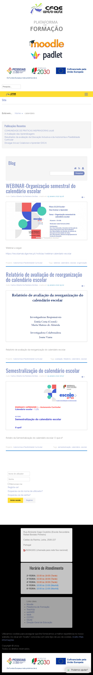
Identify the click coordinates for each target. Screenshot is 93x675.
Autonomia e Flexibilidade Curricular (27, 263)
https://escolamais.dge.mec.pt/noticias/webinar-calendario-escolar (38, 253)
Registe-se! (13, 490)
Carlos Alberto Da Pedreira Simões (24, 196)
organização (82, 263)
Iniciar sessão (15, 503)
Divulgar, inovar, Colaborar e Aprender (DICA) (26, 145)
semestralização (64, 447)
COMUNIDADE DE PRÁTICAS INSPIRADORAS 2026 (29, 133)
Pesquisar (79, 173)
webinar (57, 263)
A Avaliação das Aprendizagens (20, 136)
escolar (73, 263)
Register (29, 503)
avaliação (59, 359)
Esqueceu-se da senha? (19, 498)
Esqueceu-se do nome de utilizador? (25, 494)
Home (18, 116)
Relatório (67, 359)
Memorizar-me (16, 487)
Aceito (75, 637)
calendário (65, 263)
